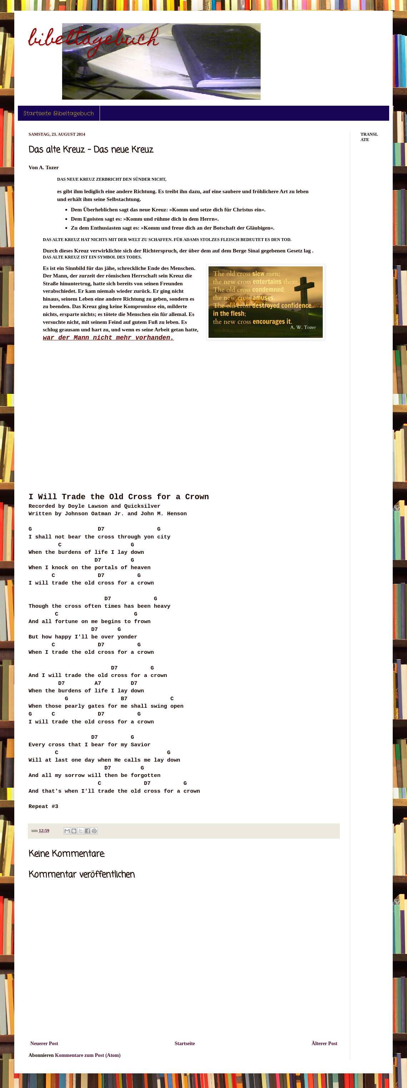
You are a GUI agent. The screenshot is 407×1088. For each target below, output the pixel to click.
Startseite (185, 1043)
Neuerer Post (44, 1043)
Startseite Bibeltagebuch (59, 113)
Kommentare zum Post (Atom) (88, 1055)
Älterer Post (324, 1043)
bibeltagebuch (94, 40)
